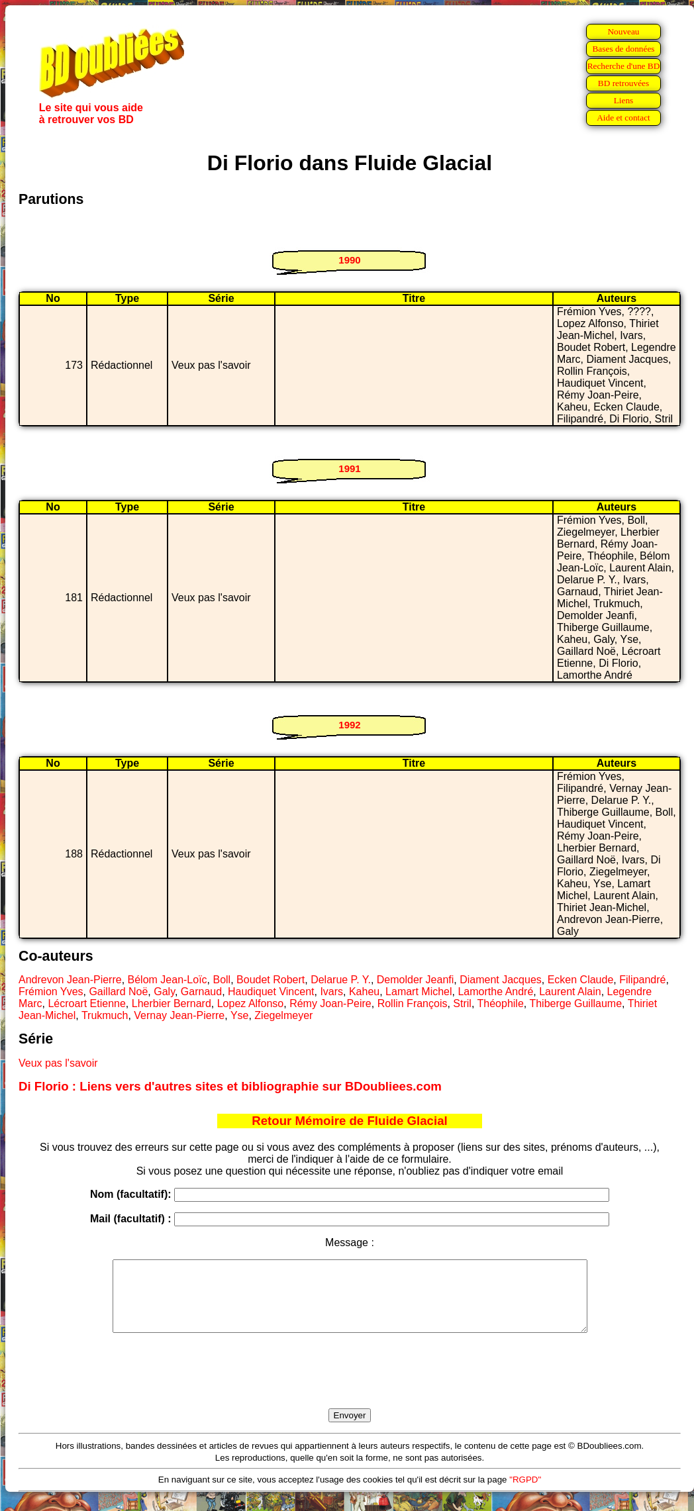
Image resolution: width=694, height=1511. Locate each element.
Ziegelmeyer (283, 1015)
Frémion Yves (51, 991)
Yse (239, 1015)
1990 (349, 260)
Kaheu (364, 991)
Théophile (500, 1003)
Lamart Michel (418, 991)
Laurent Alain (570, 991)
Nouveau (623, 31)
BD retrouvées (623, 83)
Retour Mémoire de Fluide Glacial (349, 1121)
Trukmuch (104, 1015)
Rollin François (412, 1003)
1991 (349, 468)
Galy (164, 991)
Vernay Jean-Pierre (179, 1015)
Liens (624, 100)
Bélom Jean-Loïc (167, 979)
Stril (462, 1003)
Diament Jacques (501, 979)
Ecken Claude (581, 979)
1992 (349, 724)
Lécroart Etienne (86, 1003)
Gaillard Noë (118, 991)
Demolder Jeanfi (415, 979)
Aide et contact (623, 117)
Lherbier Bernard (171, 1003)
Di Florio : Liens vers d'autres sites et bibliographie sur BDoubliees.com (230, 1086)
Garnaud (201, 991)
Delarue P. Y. (341, 979)
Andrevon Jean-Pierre (70, 979)
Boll (221, 979)
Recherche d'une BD (623, 66)
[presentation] (349, 1386)
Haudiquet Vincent (271, 991)
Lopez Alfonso (250, 1003)
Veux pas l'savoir (58, 1063)
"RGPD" (525, 1493)
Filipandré (642, 979)
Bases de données (623, 49)
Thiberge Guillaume (575, 1003)
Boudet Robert (270, 979)
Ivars (331, 991)
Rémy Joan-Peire (330, 1003)
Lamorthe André (495, 991)
